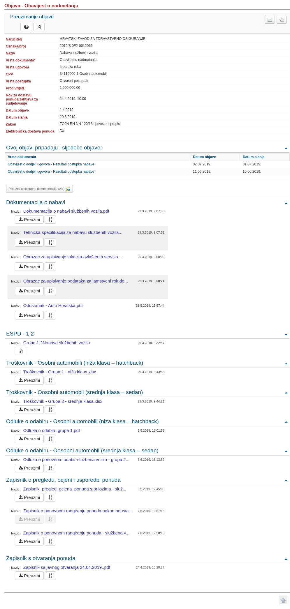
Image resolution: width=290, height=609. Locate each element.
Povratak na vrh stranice (283, 600)
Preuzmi (29, 219)
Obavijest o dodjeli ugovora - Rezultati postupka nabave (51, 164)
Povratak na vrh (286, 148)
